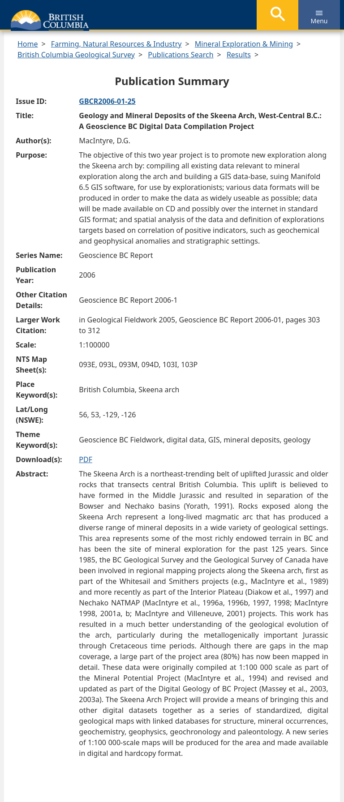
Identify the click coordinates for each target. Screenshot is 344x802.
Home (27, 44)
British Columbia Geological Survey (76, 55)
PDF (85, 459)
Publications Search (180, 55)
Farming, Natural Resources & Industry (116, 44)
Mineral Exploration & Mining (244, 44)
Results (239, 55)
